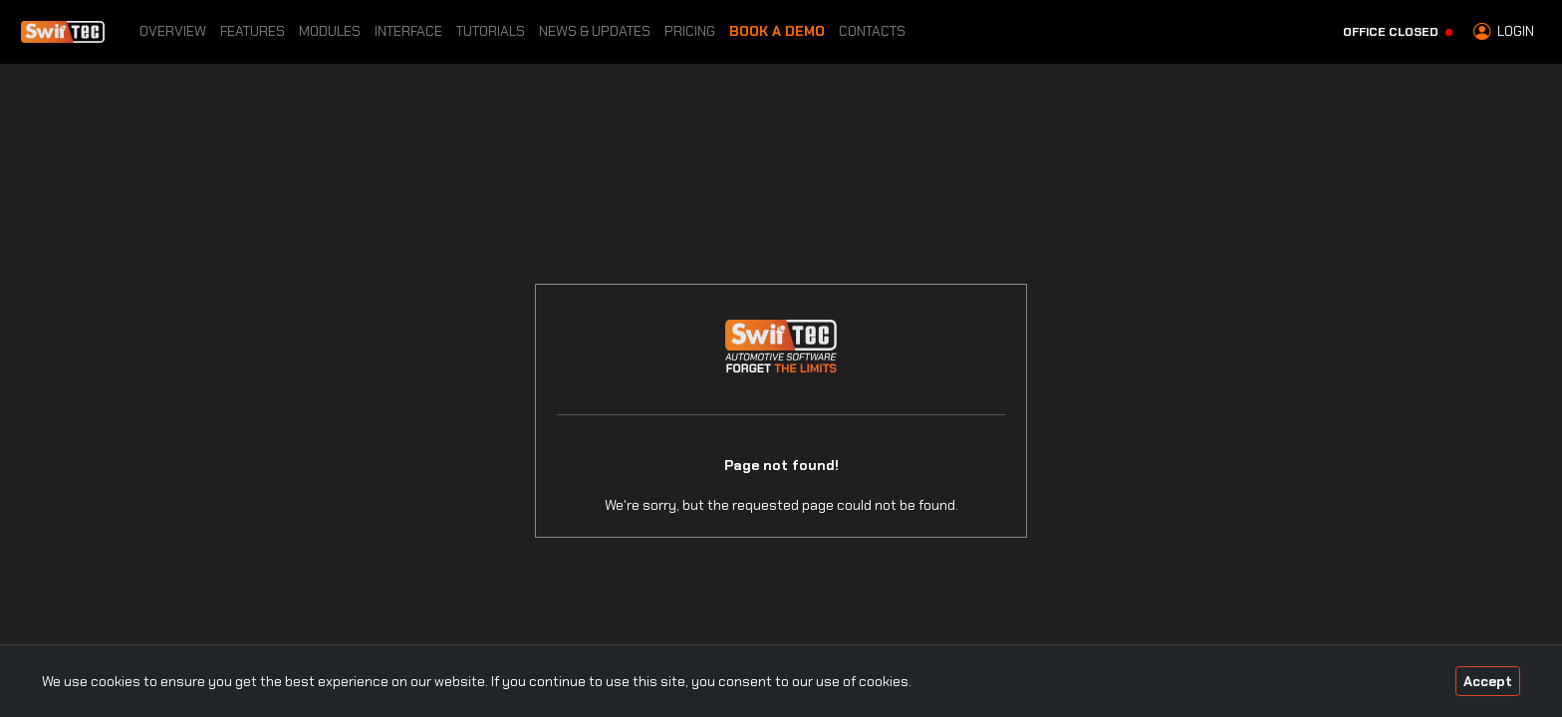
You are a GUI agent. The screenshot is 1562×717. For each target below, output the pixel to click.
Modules (330, 31)
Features (252, 31)
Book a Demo (777, 31)
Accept (1487, 681)
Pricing (689, 31)
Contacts (872, 31)
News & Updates (595, 31)
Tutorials (490, 31)
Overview (172, 31)
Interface (408, 31)
